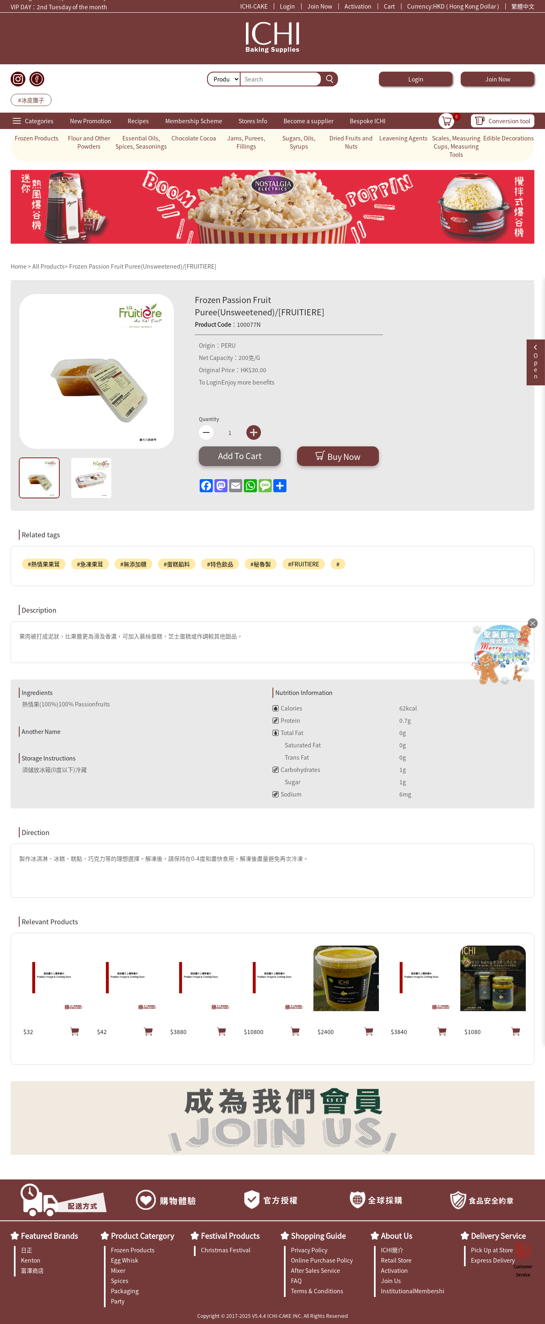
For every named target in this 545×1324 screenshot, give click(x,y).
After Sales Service (315, 1270)
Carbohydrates (296, 769)
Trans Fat (290, 757)
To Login (210, 382)
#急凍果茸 (90, 564)
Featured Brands (49, 1235)
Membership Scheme (193, 121)
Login (287, 6)
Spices (119, 1280)
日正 (26, 1250)
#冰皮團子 (31, 100)
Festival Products (230, 1235)
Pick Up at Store (492, 1250)
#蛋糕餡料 (177, 564)
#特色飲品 (220, 564)
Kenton (31, 1260)
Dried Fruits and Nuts (351, 142)
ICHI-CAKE (254, 6)
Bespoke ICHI (367, 121)
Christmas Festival (225, 1250)
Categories (39, 121)
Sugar (286, 782)
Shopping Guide (318, 1235)
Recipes (138, 121)
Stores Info (253, 121)
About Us (396, 1235)
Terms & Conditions (317, 1291)
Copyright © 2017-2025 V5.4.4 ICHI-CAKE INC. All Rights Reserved (272, 1315)
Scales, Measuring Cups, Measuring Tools (456, 146)
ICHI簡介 (392, 1250)
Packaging (125, 1291)
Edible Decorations (508, 138)
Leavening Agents (403, 138)
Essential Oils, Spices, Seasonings (141, 142)
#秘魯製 (260, 564)
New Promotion (90, 121)
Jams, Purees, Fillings (246, 142)
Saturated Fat (296, 745)
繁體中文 (522, 6)
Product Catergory (142, 1235)
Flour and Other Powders (89, 142)
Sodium (287, 794)
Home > (21, 266)
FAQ (296, 1280)
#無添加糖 (133, 564)
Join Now (319, 6)
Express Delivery (493, 1260)
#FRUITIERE (303, 564)
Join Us (391, 1280)
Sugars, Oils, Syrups (298, 142)
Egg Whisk (124, 1260)
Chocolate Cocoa (193, 138)
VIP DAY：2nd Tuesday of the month (59, 8)
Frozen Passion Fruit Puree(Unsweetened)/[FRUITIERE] (142, 266)
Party (117, 1301)
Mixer (118, 1270)
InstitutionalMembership (412, 1291)
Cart (389, 6)
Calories (287, 708)
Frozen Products (37, 138)
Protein (286, 720)
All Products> (50, 266)
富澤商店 (32, 1270)
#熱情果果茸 (44, 564)
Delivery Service (498, 1235)
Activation (358, 6)
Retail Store (396, 1260)
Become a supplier (308, 121)
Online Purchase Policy (322, 1260)
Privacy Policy (309, 1250)
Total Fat (287, 733)
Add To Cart (240, 456)
